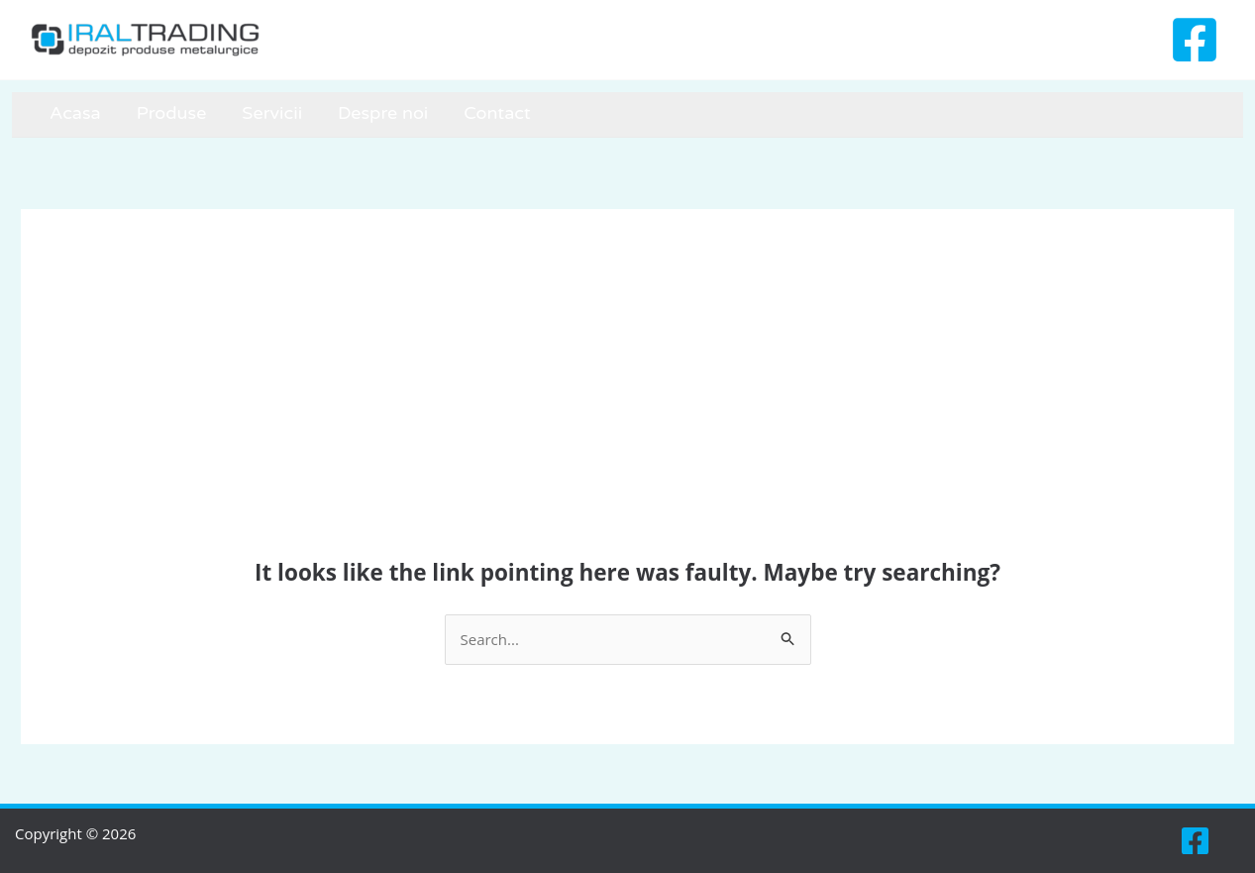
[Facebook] (1194, 39)
